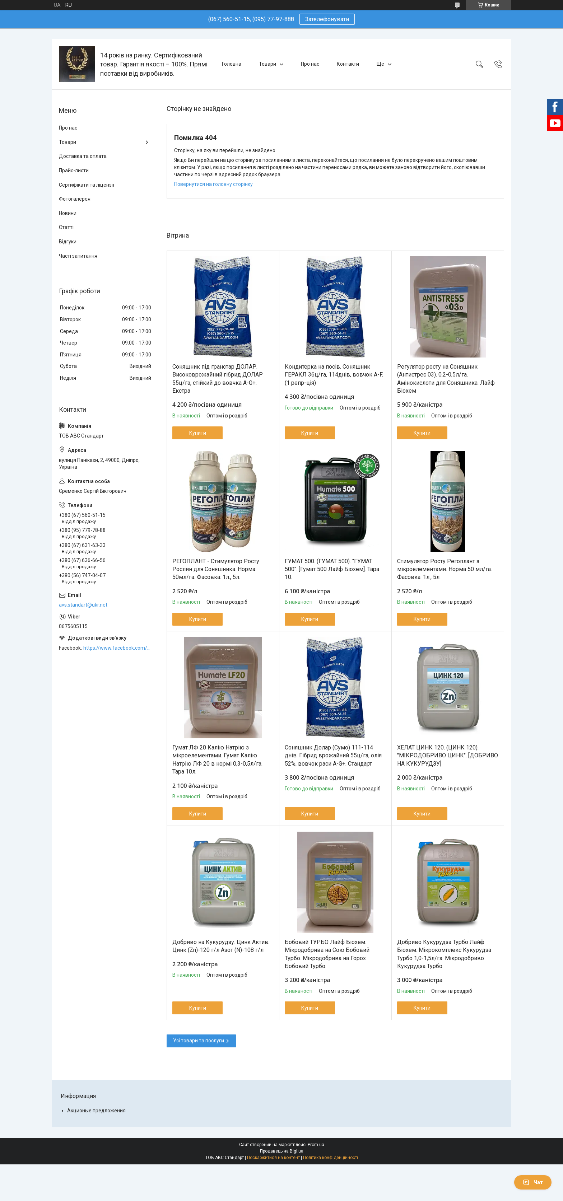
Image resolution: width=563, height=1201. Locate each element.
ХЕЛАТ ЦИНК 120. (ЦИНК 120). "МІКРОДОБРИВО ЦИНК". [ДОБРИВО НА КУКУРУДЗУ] (447, 755)
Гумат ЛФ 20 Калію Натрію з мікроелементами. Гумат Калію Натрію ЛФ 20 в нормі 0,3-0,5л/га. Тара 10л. (217, 759)
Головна (231, 64)
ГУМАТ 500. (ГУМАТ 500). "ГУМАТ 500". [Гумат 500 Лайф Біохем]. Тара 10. (332, 569)
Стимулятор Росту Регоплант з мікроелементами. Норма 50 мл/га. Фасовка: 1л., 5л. (444, 569)
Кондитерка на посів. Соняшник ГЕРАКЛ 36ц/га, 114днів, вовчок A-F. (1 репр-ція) (334, 374)
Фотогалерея (74, 199)
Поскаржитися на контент (273, 1157)
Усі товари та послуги (198, 1040)
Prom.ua (316, 1144)
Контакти (348, 64)
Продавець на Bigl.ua (281, 1151)
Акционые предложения (96, 1110)
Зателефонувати (327, 19)
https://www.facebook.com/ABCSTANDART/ (117, 648)
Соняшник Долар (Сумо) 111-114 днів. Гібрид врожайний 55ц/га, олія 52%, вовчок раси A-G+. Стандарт (333, 755)
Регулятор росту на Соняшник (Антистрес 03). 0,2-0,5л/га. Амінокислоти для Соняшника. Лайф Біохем (446, 378)
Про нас (310, 64)
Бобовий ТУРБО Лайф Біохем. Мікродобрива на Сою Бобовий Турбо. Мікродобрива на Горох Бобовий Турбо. (327, 954)
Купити (197, 433)
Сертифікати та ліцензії (86, 185)
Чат (533, 1182)
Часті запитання (78, 256)
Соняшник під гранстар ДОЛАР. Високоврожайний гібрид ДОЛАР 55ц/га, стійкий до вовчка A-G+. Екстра (217, 378)
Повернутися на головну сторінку (213, 184)
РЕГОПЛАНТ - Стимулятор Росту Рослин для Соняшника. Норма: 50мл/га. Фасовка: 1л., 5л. (215, 569)
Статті (66, 227)
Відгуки (67, 241)
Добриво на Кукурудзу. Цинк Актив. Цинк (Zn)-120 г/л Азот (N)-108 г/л (220, 946)
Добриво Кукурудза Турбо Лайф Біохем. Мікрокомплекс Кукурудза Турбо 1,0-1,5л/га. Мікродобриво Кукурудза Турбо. (444, 954)
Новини (67, 213)
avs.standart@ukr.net (83, 605)
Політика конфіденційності (330, 1157)
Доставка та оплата (83, 156)
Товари (267, 64)
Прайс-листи (74, 170)
